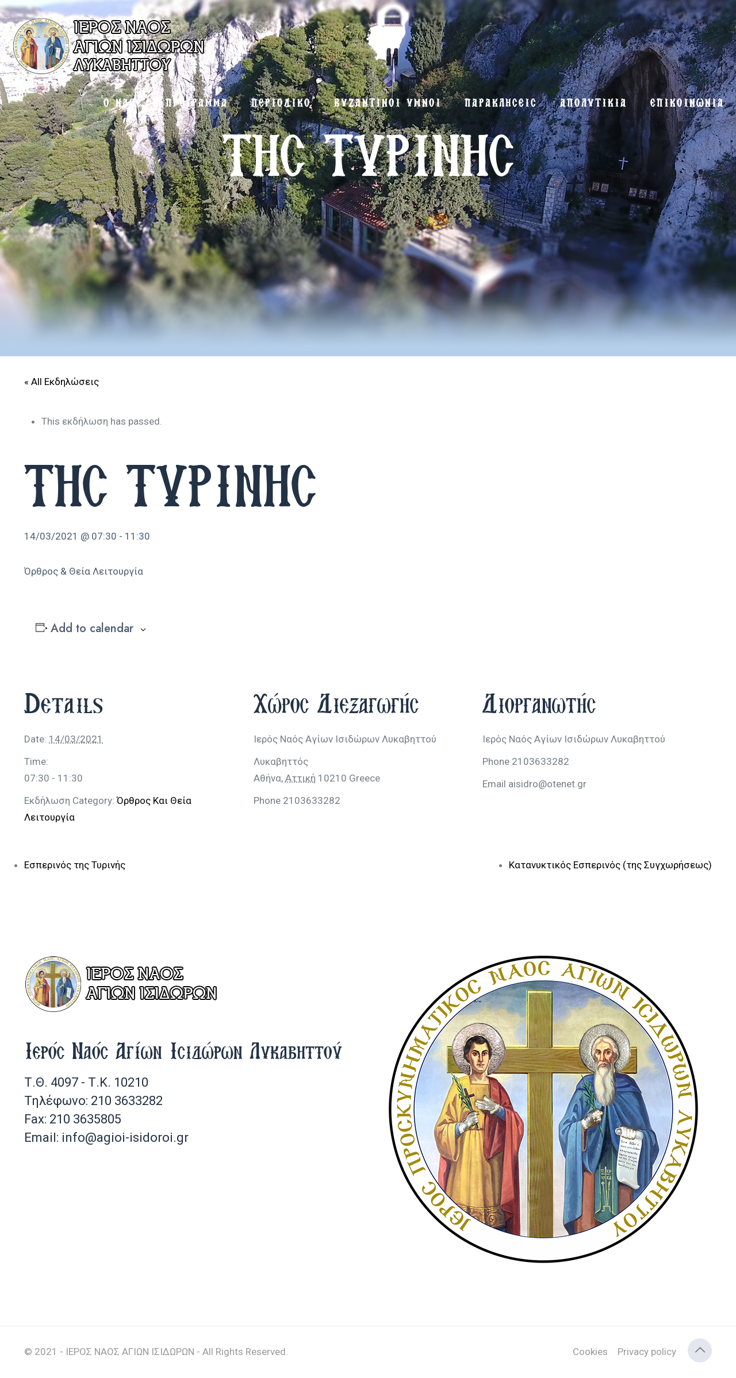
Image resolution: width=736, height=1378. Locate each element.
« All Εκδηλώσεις (61, 381)
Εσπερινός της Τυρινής (74, 865)
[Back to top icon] (700, 1350)
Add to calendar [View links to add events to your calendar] (92, 629)
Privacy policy (647, 1351)
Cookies (590, 1351)
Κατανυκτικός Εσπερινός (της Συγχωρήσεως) (610, 865)
